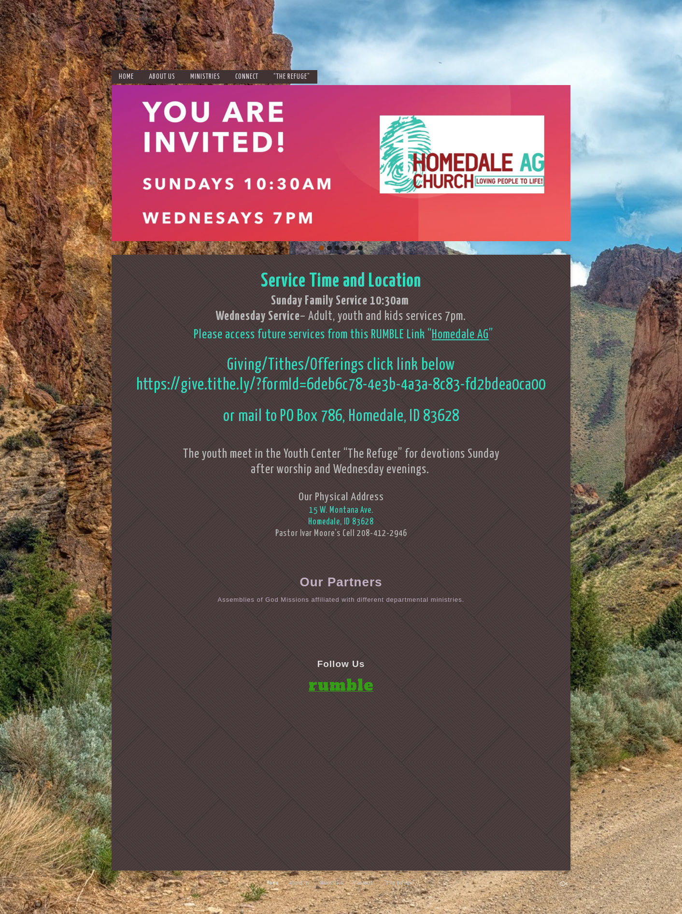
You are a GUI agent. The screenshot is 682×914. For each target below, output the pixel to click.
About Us (162, 76)
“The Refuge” (291, 76)
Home (126, 76)
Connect (246, 76)
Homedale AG (460, 335)
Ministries (205, 76)
